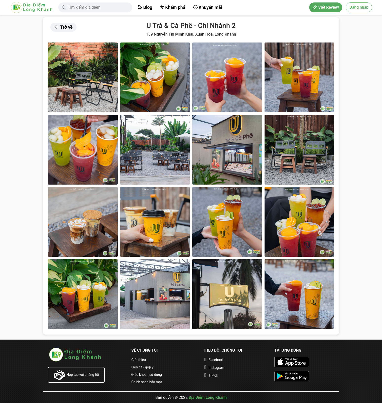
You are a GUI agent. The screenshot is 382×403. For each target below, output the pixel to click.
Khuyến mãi (207, 7)
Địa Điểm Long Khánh (208, 397)
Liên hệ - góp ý (142, 367)
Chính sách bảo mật (146, 382)
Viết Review (326, 7)
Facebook (216, 360)
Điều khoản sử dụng (146, 375)
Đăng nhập (358, 7)
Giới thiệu (138, 360)
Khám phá (172, 7)
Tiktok (213, 375)
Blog (145, 7)
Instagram (216, 368)
